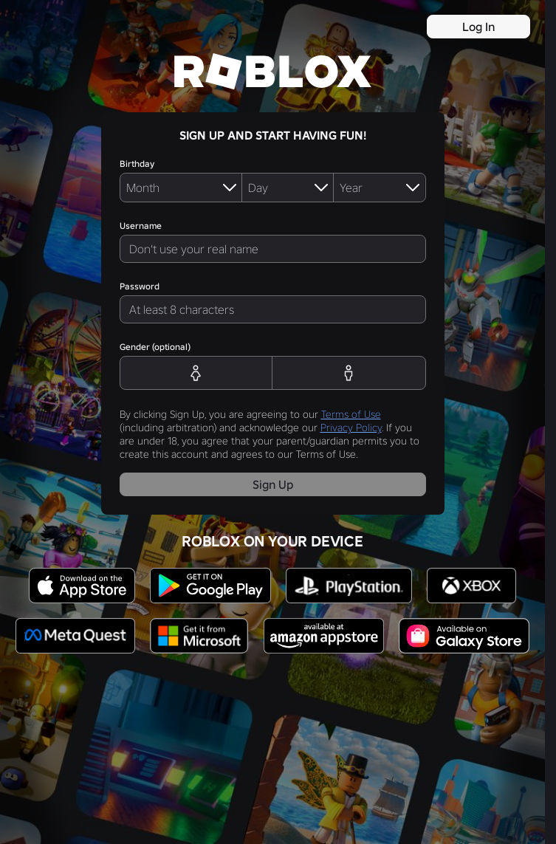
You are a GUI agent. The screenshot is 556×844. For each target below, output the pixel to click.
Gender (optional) (155, 346)
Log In (478, 26)
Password (139, 286)
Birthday (137, 163)
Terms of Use (351, 414)
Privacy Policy (351, 427)
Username (141, 225)
